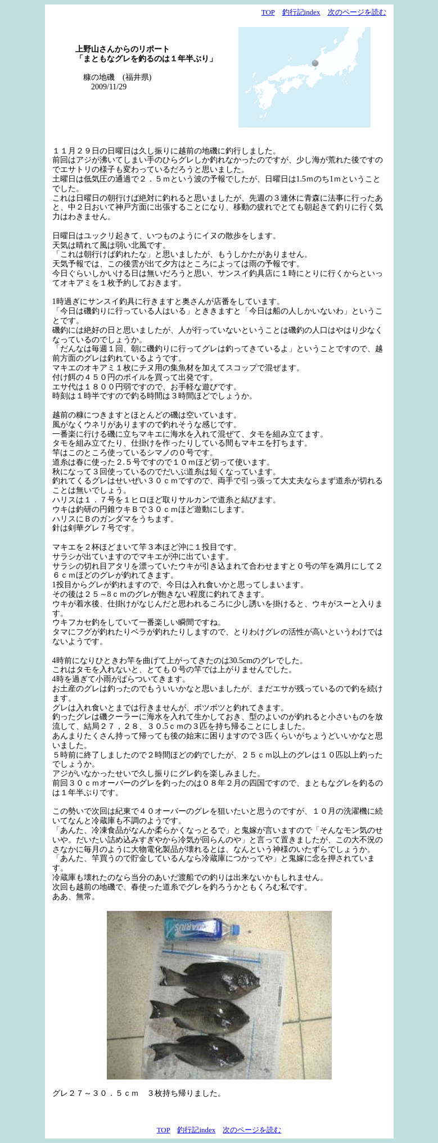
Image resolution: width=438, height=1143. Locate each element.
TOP (268, 12)
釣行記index (301, 12)
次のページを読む (357, 12)
